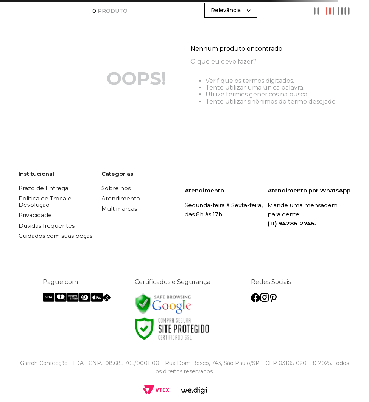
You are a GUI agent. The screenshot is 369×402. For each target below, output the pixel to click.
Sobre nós (116, 188)
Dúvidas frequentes (47, 225)
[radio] (316, 11)
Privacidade (35, 215)
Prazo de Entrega (44, 188)
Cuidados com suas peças (55, 235)
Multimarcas (119, 208)
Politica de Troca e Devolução (45, 201)
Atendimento (120, 198)
